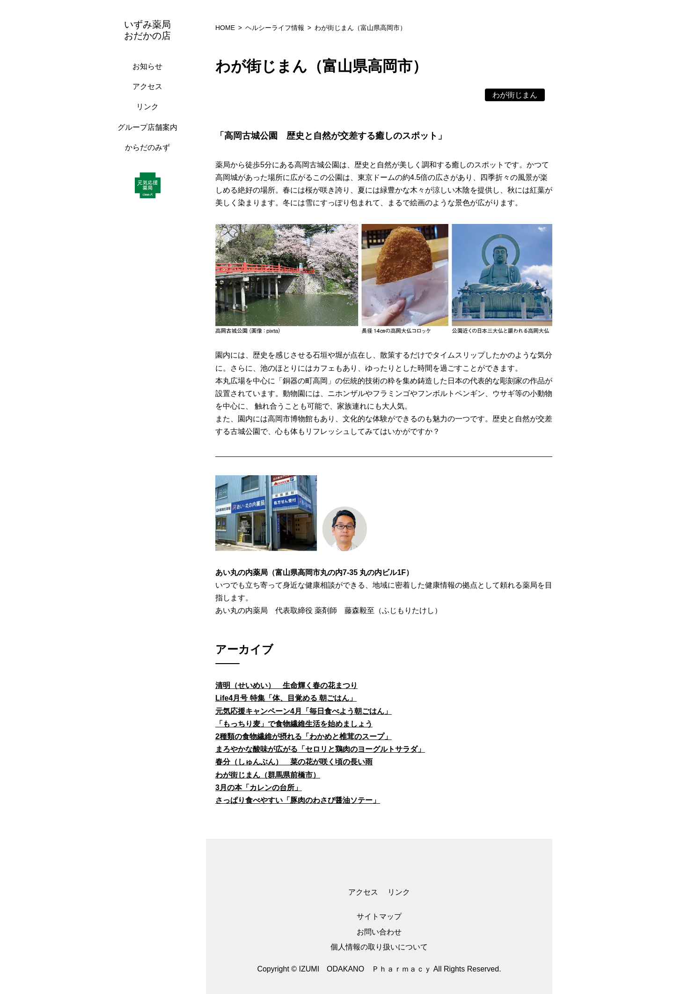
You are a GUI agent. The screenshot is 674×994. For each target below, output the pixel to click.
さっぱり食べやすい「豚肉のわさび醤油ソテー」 (297, 800)
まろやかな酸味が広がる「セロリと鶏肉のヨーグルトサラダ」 (320, 749)
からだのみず (147, 147)
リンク (147, 107)
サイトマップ (379, 916)
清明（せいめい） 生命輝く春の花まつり (286, 685)
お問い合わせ (379, 932)
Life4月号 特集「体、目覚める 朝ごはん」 (286, 698)
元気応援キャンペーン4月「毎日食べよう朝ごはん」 (303, 711)
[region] (150, 497)
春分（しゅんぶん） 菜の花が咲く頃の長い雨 (294, 762)
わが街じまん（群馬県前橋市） (267, 775)
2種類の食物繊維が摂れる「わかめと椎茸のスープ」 (303, 736)
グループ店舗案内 (147, 127)
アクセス (147, 86)
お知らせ (147, 66)
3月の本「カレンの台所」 (258, 788)
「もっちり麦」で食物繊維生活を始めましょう (294, 724)
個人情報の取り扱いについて (379, 947)
